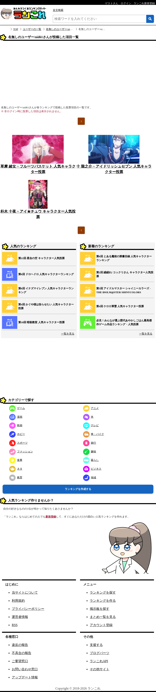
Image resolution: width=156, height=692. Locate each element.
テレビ (91, 425)
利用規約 (18, 600)
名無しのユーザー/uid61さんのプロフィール (72, 29)
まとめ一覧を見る (103, 617)
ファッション (21, 451)
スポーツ (18, 442)
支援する (96, 645)
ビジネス (92, 468)
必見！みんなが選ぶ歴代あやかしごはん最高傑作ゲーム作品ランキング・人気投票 (124, 322)
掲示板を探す (99, 608)
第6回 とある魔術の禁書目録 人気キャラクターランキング (124, 258)
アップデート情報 (25, 677)
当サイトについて (25, 592)
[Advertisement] (78, 74)
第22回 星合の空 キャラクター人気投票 (41, 258)
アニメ (91, 408)
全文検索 (58, 10)
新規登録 (51, 516)
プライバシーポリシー (28, 608)
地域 (89, 477)
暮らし (91, 460)
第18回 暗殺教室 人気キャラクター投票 (41, 322)
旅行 (89, 442)
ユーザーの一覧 (32, 29)
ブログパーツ (99, 653)
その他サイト (99, 669)
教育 (15, 477)
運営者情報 (20, 617)
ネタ (15, 468)
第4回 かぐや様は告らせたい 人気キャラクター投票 (46, 306)
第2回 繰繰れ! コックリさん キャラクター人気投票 (124, 274)
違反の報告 (20, 645)
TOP (15, 29)
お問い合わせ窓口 (25, 669)
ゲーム (17, 408)
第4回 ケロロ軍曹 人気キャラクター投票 (120, 306)
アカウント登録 (101, 625)
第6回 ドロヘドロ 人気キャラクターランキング (46, 274)
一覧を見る (67, 333)
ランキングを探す (103, 592)
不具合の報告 (21, 653)
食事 (15, 460)
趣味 (89, 451)
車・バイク (93, 434)
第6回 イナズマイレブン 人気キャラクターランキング (46, 290)
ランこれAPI (99, 661)
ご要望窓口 (20, 661)
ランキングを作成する (78, 489)
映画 (15, 425)
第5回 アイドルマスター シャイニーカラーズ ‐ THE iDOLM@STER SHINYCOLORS (123, 290)
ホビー (17, 434)
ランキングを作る (103, 600)
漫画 (15, 416)
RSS (14, 625)
